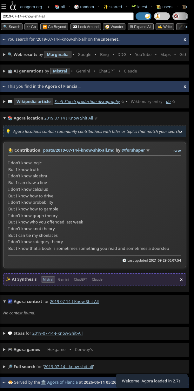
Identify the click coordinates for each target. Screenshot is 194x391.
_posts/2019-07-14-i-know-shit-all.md (78, 150)
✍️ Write (165, 27)
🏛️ (43, 382)
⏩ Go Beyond (54, 27)
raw (177, 150)
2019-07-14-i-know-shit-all (57, 333)
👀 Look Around (86, 27)
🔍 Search (11, 27)
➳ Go (31, 27)
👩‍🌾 (10, 150)
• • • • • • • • (97, 54)
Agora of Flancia (62, 382)
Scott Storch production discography (87, 101)
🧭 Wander (114, 27)
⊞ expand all (140, 27)
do (168, 101)
